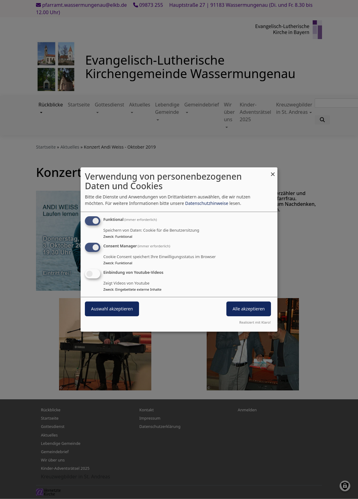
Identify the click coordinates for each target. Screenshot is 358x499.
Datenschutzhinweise (206, 203)
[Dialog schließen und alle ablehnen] (272, 171)
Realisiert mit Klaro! (255, 322)
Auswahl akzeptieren (112, 309)
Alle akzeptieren (249, 309)
